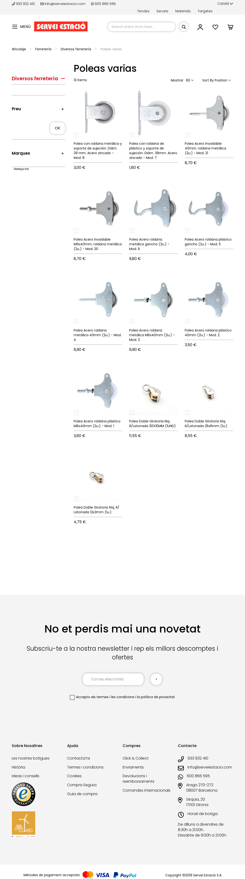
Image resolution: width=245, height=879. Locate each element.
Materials (183, 11)
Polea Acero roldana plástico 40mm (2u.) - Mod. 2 (208, 332)
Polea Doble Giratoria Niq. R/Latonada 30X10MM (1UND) (152, 423)
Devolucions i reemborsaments (138, 778)
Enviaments (133, 767)
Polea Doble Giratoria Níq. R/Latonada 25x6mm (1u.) (206, 423)
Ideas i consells (25, 776)
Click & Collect (136, 758)
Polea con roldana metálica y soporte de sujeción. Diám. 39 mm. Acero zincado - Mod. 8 (98, 150)
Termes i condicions (85, 767)
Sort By (208, 80)
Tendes (143, 11)
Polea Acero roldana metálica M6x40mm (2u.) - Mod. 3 (152, 335)
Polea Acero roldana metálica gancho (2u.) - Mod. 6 (149, 244)
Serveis (162, 11)
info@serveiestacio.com (62, 3)
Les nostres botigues (30, 758)
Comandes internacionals (146, 790)
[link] (200, 28)
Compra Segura (81, 785)
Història (18, 767)
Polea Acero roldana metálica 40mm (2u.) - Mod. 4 (97, 335)
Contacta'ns (78, 758)
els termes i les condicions (112, 697)
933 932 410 (24, 3)
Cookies (74, 776)
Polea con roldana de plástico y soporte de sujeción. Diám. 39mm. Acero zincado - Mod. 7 (153, 150)
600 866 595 (103, 3)
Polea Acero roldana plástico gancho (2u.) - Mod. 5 (208, 241)
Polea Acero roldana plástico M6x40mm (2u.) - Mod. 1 (97, 423)
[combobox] (141, 26)
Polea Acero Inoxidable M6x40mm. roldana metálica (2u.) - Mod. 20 (98, 244)
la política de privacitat (156, 697)
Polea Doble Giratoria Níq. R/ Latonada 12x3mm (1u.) (96, 509)
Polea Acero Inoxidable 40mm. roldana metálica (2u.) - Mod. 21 (205, 148)
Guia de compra (82, 794)
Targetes (205, 11)
